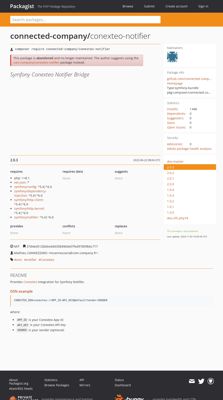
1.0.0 (170, 212)
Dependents (176, 113)
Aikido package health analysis (189, 149)
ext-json (20, 182)
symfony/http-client (28, 200)
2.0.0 (170, 184)
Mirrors (84, 385)
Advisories (174, 144)
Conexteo (47, 260)
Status (119, 380)
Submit (149, 6)
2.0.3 (170, 167)
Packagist (22, 6)
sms (19, 260)
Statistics (50, 380)
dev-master (175, 161)
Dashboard (123, 385)
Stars (170, 123)
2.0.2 (170, 173)
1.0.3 (170, 195)
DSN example (21, 291)
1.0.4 (170, 190)
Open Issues (176, 127)
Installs (172, 109)
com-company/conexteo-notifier (36, 62)
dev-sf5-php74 (177, 218)
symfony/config (25, 187)
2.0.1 (170, 178)
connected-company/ (50, 35)
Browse (128, 6)
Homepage (175, 83)
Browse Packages (56, 385)
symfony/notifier (26, 217)
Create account (177, 6)
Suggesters (175, 118)
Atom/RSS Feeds (21, 388)
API (81, 380)
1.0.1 (170, 207)
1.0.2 (170, 201)
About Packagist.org (18, 381)
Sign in (203, 6)
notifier (31, 260)
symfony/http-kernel (29, 208)
